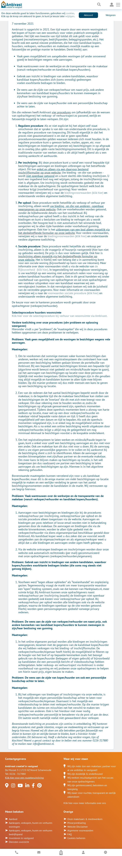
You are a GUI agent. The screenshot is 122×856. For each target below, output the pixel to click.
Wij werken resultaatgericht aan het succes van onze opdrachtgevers (90, 779)
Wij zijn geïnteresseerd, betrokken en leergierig (87, 787)
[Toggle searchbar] (99, 5)
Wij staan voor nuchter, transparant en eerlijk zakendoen (91, 794)
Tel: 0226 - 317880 (15, 773)
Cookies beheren (76, 838)
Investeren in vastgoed (21, 838)
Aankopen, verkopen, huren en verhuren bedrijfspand (30, 832)
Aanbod (13, 819)
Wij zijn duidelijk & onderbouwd (85, 773)
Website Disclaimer (77, 826)
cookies (70, 13)
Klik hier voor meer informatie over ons (85, 803)
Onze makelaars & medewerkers (84, 819)
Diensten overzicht (19, 841)
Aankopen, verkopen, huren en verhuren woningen (30, 824)
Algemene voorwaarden (80, 830)
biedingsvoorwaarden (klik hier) (83, 193)
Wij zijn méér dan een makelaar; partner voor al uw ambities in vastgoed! (91, 768)
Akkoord (88, 15)
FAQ (69, 834)
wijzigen (69, 16)
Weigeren (111, 15)
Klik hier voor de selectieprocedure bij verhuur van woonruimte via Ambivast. (59, 316)
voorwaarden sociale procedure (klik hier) (73, 293)
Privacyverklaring (76, 822)
